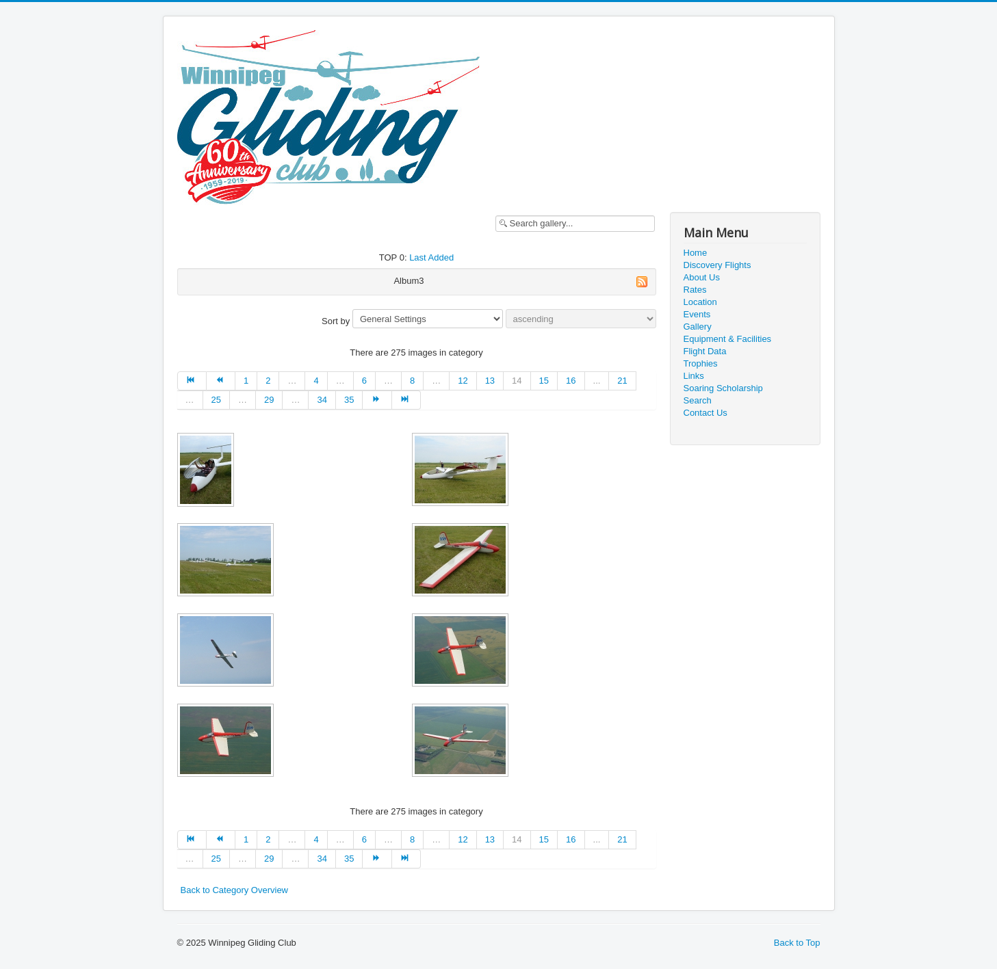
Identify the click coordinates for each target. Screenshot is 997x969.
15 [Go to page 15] (544, 380)
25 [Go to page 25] (216, 400)
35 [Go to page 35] (349, 400)
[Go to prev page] (221, 380)
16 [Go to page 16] (570, 380)
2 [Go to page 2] (268, 380)
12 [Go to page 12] (462, 380)
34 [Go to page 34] (321, 400)
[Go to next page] (377, 400)
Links (694, 376)
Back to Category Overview (235, 890)
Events (697, 314)
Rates (695, 289)
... (597, 380)
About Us (702, 277)
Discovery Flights (717, 265)
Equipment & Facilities (728, 339)
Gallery (698, 326)
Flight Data (705, 351)
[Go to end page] (406, 400)
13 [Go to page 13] (490, 380)
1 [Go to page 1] (246, 380)
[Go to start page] (192, 380)
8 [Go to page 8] (412, 380)
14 (516, 380)
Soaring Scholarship (723, 388)
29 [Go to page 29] (269, 400)
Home (696, 253)
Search (698, 400)
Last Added (431, 257)
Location (700, 302)
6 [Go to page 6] (364, 380)
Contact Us (705, 413)
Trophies (701, 363)
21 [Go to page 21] (622, 380)
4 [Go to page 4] (315, 380)
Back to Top (797, 943)
